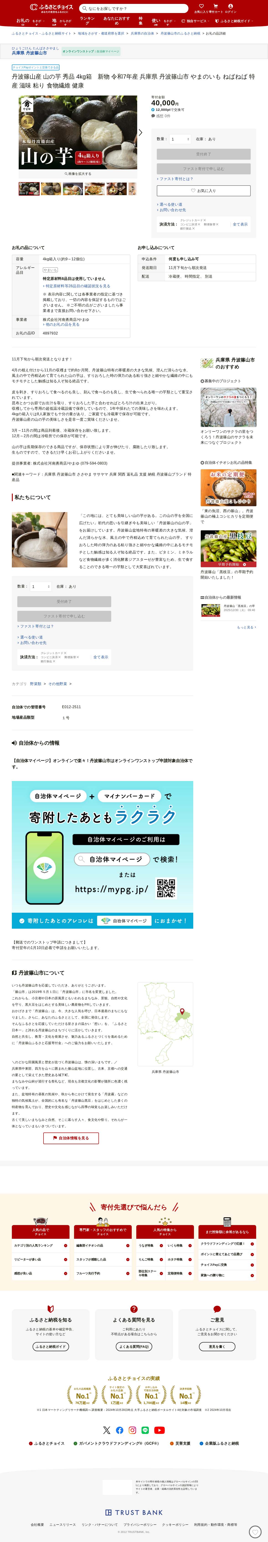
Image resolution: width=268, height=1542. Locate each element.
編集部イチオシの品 (89, 1245)
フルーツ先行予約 (88, 1273)
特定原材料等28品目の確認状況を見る (78, 286)
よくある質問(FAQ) (134, 1346)
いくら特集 (175, 1245)
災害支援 (183, 1443)
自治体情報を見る (71, 1138)
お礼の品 (30, 22)
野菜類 (36, 684)
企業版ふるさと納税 (222, 1443)
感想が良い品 (23, 1273)
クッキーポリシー (175, 1524)
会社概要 (37, 1524)
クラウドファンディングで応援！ (223, 1243)
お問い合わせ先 (173, 210)
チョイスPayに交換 (214, 1264)
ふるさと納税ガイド (51, 1346)
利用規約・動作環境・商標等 (215, 1524)
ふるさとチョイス (49, 1443)
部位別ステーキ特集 (147, 1273)
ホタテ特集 (175, 1259)
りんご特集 (146, 1259)
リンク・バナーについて (100, 1524)
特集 (141, 20)
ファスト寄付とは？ (177, 179)
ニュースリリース (62, 1524)
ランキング (87, 20)
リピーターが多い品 (27, 1259)
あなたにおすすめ (116, 20)
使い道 (164, 22)
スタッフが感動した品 (91, 1259)
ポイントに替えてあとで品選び (221, 1254)
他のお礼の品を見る (63, 324)
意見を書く (217, 1346)
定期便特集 (175, 1273)
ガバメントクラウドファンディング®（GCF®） (120, 1443)
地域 (62, 22)
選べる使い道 (171, 204)
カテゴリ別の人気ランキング (33, 1245)
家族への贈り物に (212, 1275)
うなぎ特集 (146, 1245)
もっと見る (245, 627)
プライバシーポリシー (140, 1524)
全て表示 (240, 224)
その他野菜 (58, 684)
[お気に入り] (255, 1532)
